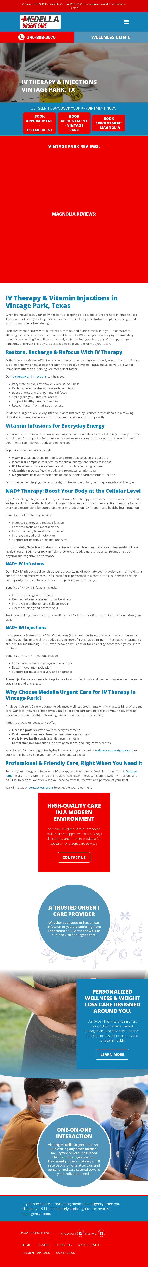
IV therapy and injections (29, 376)
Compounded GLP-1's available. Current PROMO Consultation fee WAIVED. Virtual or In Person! (74, 6)
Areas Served (88, 1245)
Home (26, 1245)
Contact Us (74, 857)
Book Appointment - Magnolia (108, 123)
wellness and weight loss (112, 750)
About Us (64, 1245)
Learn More (112, 1054)
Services (43, 1245)
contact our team (41, 787)
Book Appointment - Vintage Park (74, 123)
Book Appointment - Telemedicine (39, 123)
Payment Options (36, 1253)
